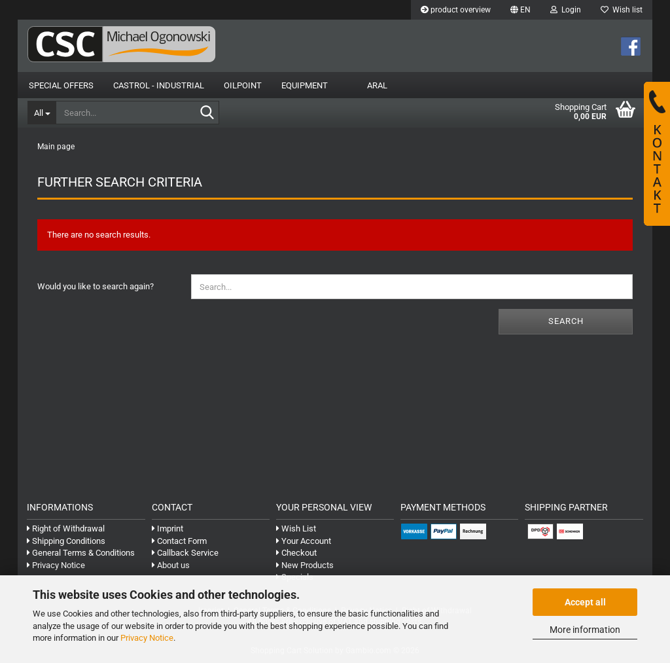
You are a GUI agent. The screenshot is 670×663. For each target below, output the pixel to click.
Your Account (303, 541)
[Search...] (41, 112)
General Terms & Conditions (81, 553)
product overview (456, 9)
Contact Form (179, 541)
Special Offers (61, 85)
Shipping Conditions (66, 541)
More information (585, 629)
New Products (305, 565)
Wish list (622, 9)
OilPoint (243, 85)
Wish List (296, 528)
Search (566, 321)
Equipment (304, 85)
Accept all (585, 602)
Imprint (167, 528)
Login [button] (565, 9)
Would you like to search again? (95, 286)
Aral (377, 85)
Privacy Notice (146, 638)
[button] (520, 10)
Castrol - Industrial (158, 85)
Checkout (296, 553)
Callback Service (185, 553)
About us (171, 565)
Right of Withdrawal (66, 528)
